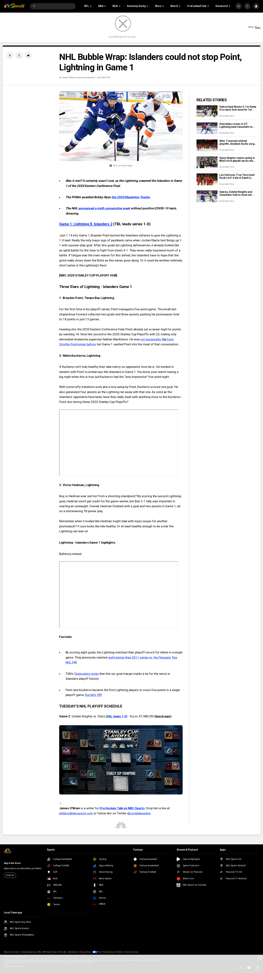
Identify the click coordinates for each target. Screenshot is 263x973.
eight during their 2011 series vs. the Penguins (139, 657)
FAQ (39, 952)
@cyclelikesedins (139, 813)
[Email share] (28, 55)
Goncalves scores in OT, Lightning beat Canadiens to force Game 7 (235, 125)
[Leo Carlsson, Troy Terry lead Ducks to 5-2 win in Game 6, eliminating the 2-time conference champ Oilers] (207, 179)
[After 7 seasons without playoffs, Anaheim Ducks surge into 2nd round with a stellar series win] (207, 145)
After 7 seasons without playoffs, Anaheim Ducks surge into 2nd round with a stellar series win (237, 142)
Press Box (62, 952)
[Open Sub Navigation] (91, 6)
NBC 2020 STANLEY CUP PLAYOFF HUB (88, 275)
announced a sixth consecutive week (104, 208)
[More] (238, 6)
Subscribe (10, 875)
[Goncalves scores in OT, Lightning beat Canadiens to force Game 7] (207, 128)
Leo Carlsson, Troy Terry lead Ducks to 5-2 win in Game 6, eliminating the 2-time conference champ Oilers (236, 176)
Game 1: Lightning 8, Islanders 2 (85, 224)
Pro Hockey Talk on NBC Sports (122, 808)
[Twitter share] (19, 55)
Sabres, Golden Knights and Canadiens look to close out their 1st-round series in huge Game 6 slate (236, 193)
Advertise (8, 952)
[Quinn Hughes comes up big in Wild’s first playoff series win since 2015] (207, 162)
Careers (16, 952)
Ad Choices (73, 952)
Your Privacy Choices (106, 952)
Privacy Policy (85, 952)
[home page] (14, 6)
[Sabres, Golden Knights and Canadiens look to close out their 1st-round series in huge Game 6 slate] (207, 196)
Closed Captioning (29, 952)
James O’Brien (68, 77)
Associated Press (226, 116)
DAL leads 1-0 (116, 716)
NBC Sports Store (50, 952)
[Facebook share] (10, 55)
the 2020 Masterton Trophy (131, 197)
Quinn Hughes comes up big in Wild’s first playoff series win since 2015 (237, 159)
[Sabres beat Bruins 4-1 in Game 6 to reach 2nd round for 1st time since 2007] (207, 111)
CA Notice (119, 952)
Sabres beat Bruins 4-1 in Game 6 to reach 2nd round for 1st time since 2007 (237, 108)
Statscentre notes (86, 674)
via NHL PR (93, 695)
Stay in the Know (12, 863)
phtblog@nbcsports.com (76, 813)
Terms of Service (131, 952)
